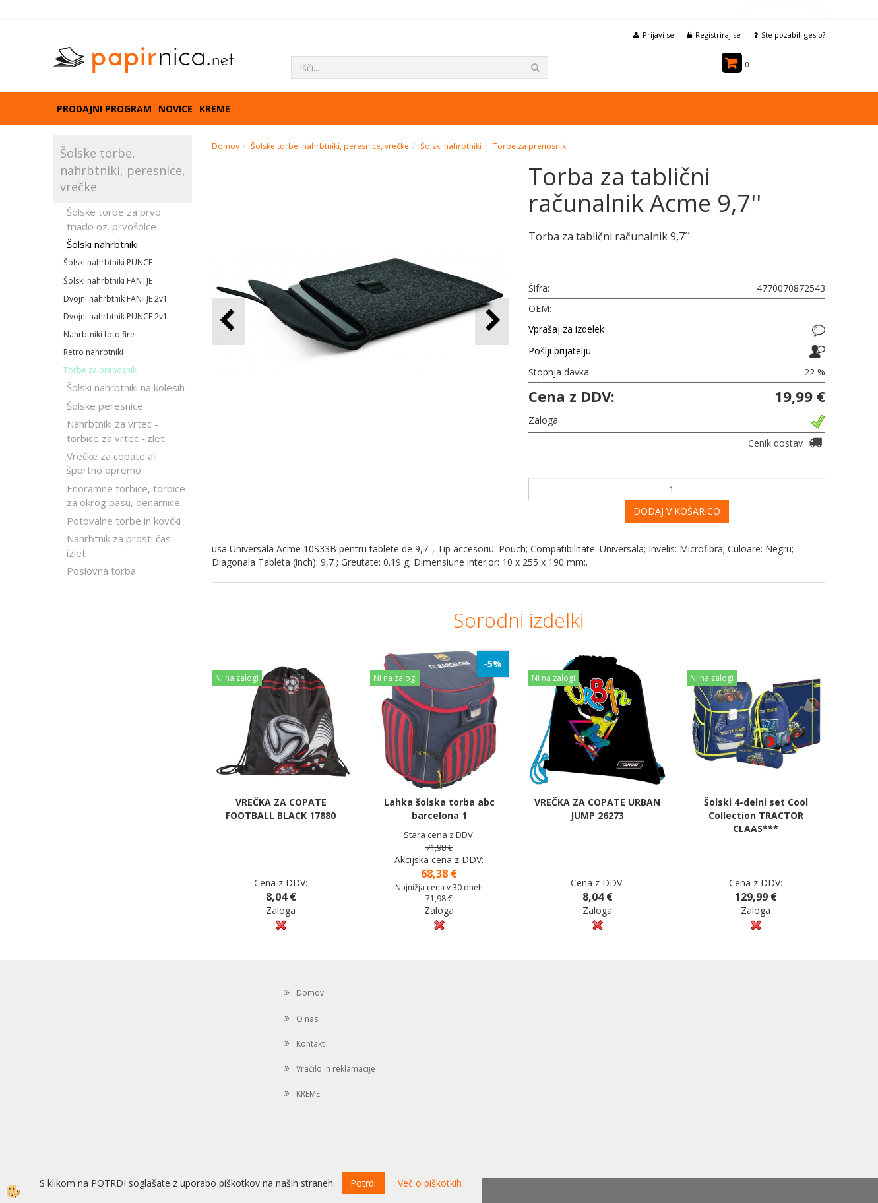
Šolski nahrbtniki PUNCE (107, 262)
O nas (307, 1018)
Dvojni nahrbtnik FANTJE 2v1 (115, 298)
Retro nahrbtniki (93, 352)
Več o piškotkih (430, 1183)
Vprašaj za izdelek (566, 329)
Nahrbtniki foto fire (99, 334)
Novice (175, 108)
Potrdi (363, 1183)
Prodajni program (104, 108)
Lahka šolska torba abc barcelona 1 (439, 809)
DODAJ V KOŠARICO (676, 511)
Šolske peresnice (105, 405)
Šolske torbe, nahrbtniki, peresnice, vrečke (330, 146)
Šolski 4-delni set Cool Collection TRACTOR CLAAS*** (756, 815)
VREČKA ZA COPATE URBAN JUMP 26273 (597, 809)
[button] (492, 321)
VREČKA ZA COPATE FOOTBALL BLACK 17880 (281, 809)
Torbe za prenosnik (100, 369)
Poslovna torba (101, 570)
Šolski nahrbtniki (102, 244)
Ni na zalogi (237, 678)
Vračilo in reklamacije (335, 1068)
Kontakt (310, 1043)
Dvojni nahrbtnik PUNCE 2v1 (115, 316)
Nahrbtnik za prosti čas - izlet (122, 545)
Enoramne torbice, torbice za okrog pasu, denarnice (126, 495)
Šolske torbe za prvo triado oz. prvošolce (114, 218)
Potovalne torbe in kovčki (124, 520)
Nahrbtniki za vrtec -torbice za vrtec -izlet (115, 430)
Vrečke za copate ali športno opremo (112, 462)
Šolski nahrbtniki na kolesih (126, 387)
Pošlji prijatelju (559, 350)
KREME (214, 108)
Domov (225, 146)
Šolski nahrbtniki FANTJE (107, 280)
